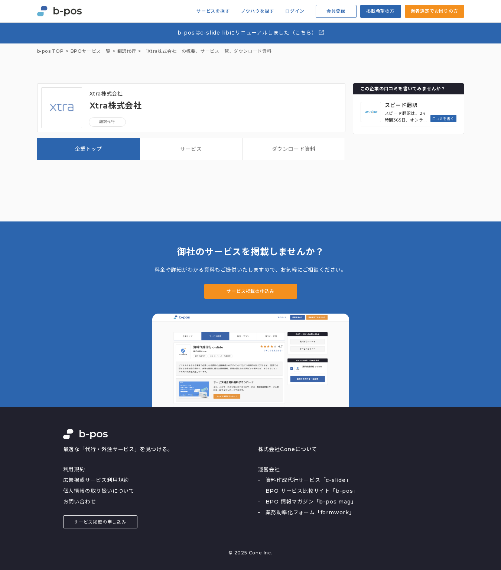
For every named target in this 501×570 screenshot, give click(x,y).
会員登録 (335, 11)
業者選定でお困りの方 (434, 11)
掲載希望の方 (380, 11)
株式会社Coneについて (288, 449)
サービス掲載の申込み (250, 291)
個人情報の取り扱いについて (98, 491)
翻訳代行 (107, 121)
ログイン (294, 11)
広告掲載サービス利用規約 (96, 480)
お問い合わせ (79, 501)
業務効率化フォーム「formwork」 (310, 512)
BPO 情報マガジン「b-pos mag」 (311, 501)
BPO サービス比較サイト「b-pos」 (312, 491)
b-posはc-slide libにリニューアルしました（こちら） (251, 32)
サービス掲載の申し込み (100, 522)
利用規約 (74, 469)
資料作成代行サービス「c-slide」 (308, 480)
